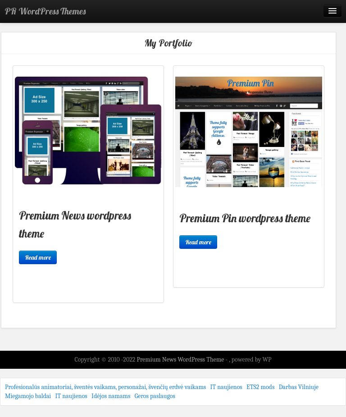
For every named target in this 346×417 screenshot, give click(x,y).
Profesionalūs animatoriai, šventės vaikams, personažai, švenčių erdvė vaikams (105, 387)
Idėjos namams (110, 396)
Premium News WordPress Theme (181, 359)
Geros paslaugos (155, 396)
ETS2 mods (260, 387)
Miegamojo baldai (28, 396)
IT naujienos (226, 387)
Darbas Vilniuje (299, 387)
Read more (38, 257)
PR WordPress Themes (45, 11)
